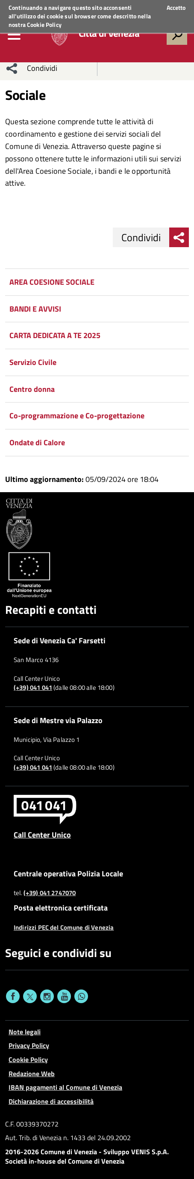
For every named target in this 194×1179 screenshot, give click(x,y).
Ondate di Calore (37, 442)
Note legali (25, 1032)
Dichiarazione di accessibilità (51, 1101)
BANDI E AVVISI (35, 309)
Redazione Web (32, 1073)
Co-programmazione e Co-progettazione (76, 415)
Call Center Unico (42, 834)
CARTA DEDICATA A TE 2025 (54, 335)
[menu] (14, 34)
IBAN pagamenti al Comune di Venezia (65, 1087)
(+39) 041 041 (33, 687)
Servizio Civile (32, 362)
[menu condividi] (12, 68)
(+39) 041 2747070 (50, 893)
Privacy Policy (29, 1045)
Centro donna (32, 389)
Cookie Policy (44, 24)
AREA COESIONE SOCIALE (51, 282)
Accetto (176, 7)
